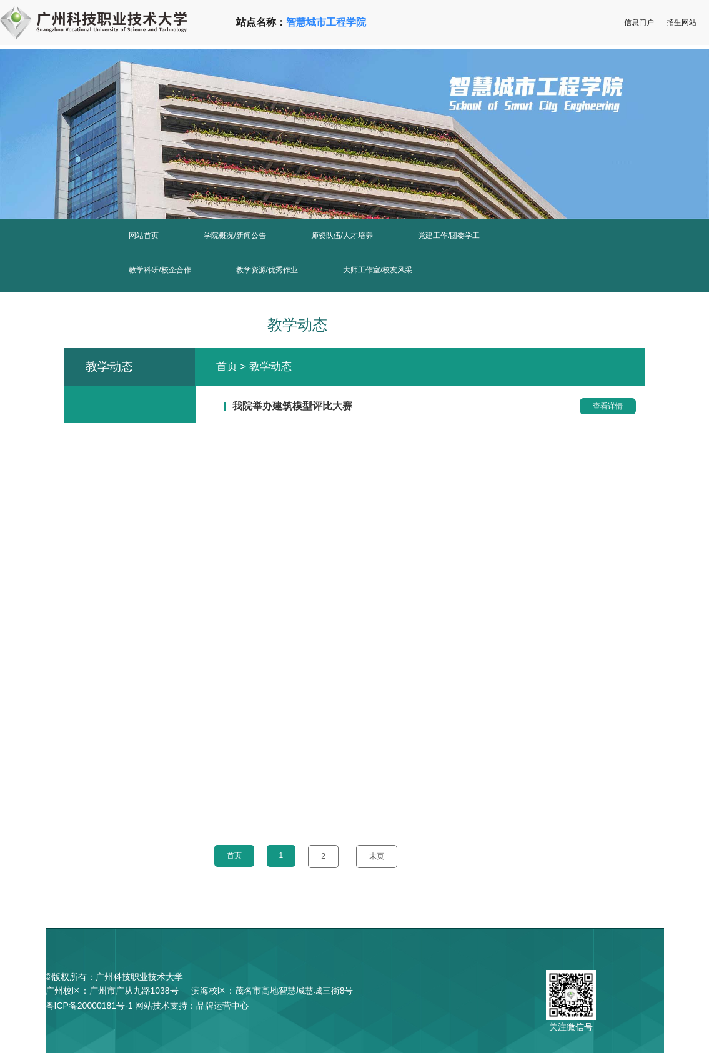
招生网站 (682, 22)
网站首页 (144, 235)
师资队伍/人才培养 (342, 235)
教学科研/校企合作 (160, 270)
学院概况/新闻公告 (234, 235)
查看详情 (608, 406)
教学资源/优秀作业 (267, 270)
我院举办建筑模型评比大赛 (292, 406)
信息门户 (639, 22)
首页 (226, 366)
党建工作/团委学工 (449, 235)
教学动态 (270, 366)
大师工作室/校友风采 (377, 270)
